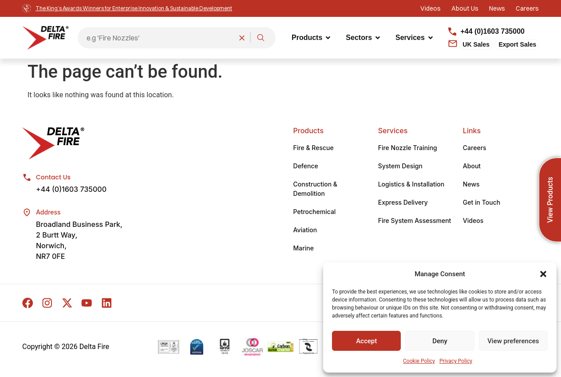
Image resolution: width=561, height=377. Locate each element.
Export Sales (517, 44)
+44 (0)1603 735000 (71, 190)
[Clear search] (242, 37)
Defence (305, 167)
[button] (543, 274)
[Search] (260, 37)
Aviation (305, 230)
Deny (439, 341)
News (471, 185)
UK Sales (476, 44)
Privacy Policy (455, 361)
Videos (473, 221)
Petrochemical (314, 212)
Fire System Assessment (414, 221)
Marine (303, 249)
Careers (474, 148)
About (472, 167)
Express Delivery (403, 203)
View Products (550, 199)
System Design (400, 167)
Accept (366, 341)
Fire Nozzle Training (407, 148)
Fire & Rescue (313, 148)
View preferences (513, 341)
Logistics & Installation (411, 185)
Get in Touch (481, 203)
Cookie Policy (419, 361)
